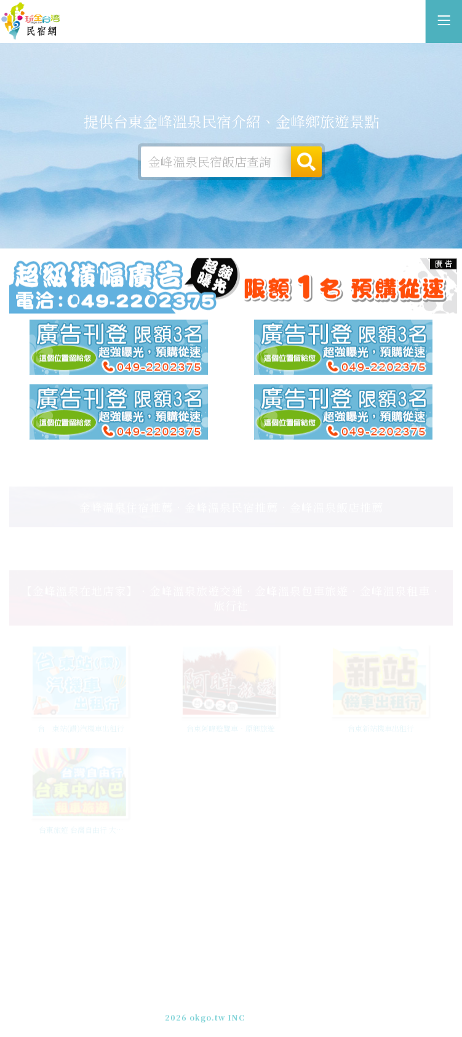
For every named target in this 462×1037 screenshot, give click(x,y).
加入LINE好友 (279, 1006)
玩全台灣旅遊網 (217, 984)
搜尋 (306, 161)
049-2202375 (219, 1006)
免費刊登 (191, 995)
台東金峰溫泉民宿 (31, 21)
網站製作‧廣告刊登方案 (259, 995)
